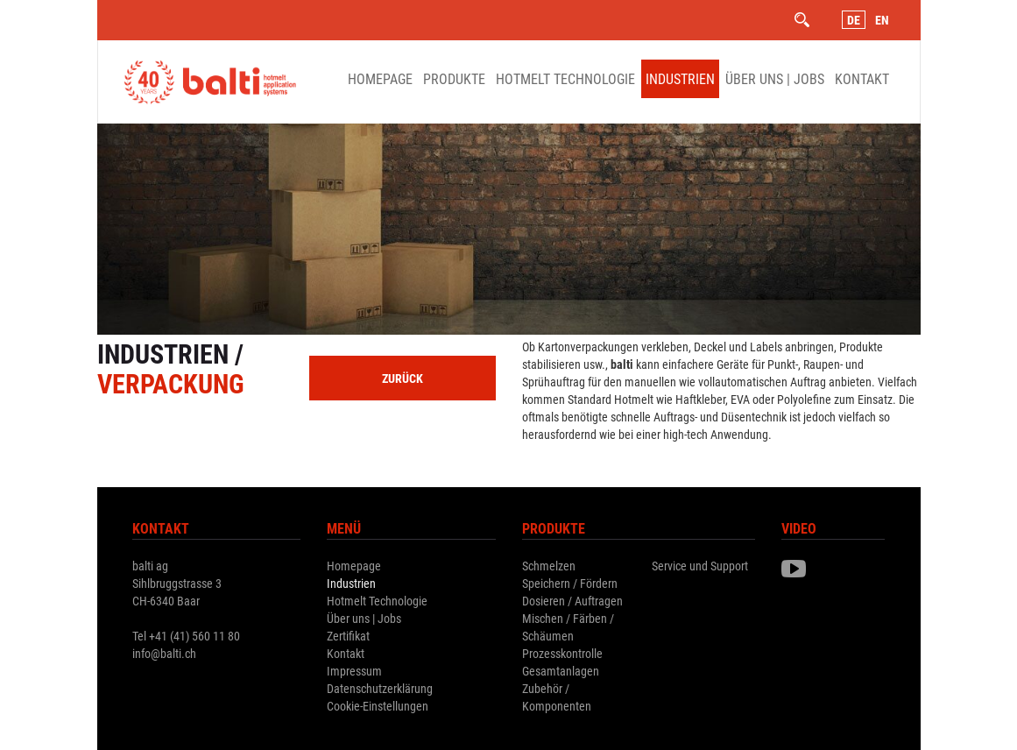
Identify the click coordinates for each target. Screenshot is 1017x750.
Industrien (680, 78)
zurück (402, 378)
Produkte (454, 78)
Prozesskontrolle (562, 653)
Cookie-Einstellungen (377, 705)
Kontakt (862, 78)
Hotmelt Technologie (565, 78)
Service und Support (700, 565)
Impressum (354, 670)
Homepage (380, 78)
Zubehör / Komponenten (556, 697)
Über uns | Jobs (774, 78)
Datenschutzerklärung (380, 688)
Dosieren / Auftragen (572, 600)
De (853, 19)
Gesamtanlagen (560, 670)
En (882, 19)
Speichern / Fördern (570, 583)
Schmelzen (549, 565)
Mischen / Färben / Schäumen (568, 627)
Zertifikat (348, 635)
